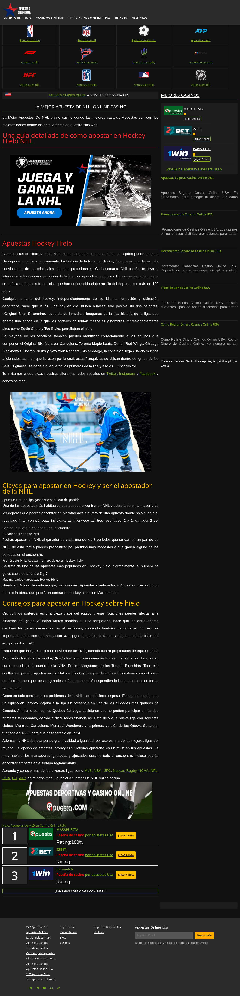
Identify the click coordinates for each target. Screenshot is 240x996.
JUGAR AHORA (126, 813)
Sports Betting (17, 18)
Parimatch (202, 126)
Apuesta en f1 (179, 40)
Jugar (80, 871)
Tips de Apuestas (37, 928)
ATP (22, 755)
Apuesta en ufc (100, 62)
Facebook (147, 351)
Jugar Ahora (192, 96)
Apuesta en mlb (179, 62)
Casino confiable (175, 90)
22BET (197, 106)
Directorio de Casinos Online (44, 938)
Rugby (131, 748)
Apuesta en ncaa (218, 40)
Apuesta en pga (140, 62)
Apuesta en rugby (21, 62)
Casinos (65, 922)
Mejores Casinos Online (68, 73)
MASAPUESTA (194, 86)
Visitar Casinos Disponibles (194, 146)
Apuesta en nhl (218, 62)
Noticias (99, 912)
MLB (88, 748)
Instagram (127, 351)
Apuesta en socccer (100, 40)
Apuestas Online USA (39, 949)
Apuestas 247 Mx (37, 912)
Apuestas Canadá (37, 943)
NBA (97, 748)
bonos (121, 18)
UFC (107, 748)
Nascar (118, 748)
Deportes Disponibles (107, 907)
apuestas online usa (136, 984)
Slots (63, 917)
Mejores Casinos (180, 72)
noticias (139, 18)
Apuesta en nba (21, 40)
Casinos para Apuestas (40, 933)
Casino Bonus (68, 912)
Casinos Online (50, 18)
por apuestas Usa (99, 813)
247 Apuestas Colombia (41, 959)
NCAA (143, 748)
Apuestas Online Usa (151, 907)
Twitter (111, 351)
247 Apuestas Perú (38, 954)
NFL (154, 748)
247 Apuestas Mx (37, 907)
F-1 (14, 755)
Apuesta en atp (139, 40)
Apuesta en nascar (60, 62)
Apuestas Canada (37, 922)
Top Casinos (67, 907)
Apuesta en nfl (61, 40)
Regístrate (204, 915)
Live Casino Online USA (89, 18)
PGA (6, 755)
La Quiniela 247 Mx (38, 917)
